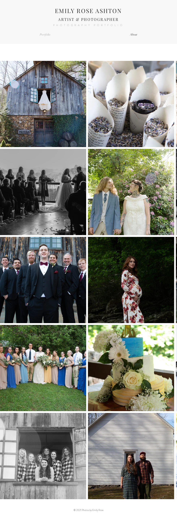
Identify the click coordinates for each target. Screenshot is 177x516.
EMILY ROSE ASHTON (88, 10)
